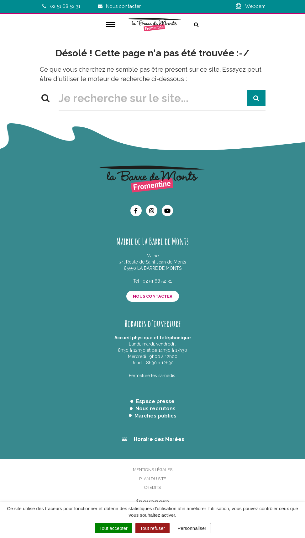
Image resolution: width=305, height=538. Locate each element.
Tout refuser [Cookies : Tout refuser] (152, 528)
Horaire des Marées (159, 439)
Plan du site (152, 478)
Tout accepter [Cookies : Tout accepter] (113, 528)
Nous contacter (152, 296)
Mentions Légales (152, 469)
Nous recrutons (155, 409)
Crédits (152, 487)
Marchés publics (155, 416)
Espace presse (155, 401)
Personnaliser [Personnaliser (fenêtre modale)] (191, 528)
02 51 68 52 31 (157, 281)
